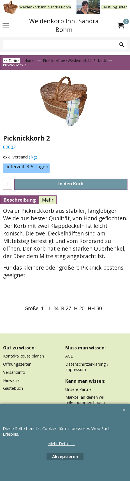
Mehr (48, 200)
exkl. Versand (15, 157)
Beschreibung (19, 200)
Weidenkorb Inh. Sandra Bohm (64, 25)
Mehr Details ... (61, 443)
